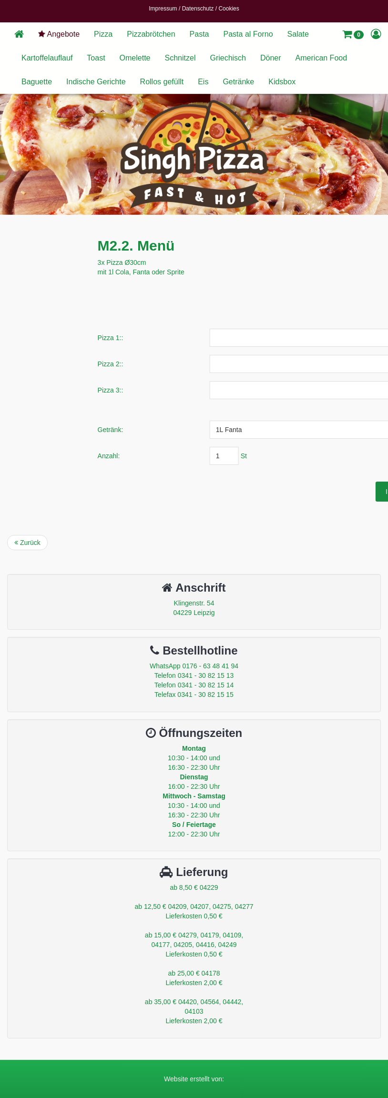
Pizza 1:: (184, 338)
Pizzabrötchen (151, 34)
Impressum (163, 8)
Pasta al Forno (248, 34)
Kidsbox (282, 82)
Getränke (238, 82)
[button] (353, 34)
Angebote (58, 34)
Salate (298, 34)
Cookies (228, 8)
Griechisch (228, 58)
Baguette (36, 82)
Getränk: (184, 429)
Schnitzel (180, 58)
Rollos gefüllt (162, 82)
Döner (270, 58)
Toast (96, 58)
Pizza (103, 34)
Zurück (27, 542)
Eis (203, 82)
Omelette (135, 58)
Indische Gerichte (96, 82)
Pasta (199, 34)
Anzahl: (183, 456)
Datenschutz (198, 8)
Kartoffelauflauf (46, 58)
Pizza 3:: (184, 390)
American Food (321, 58)
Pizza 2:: (184, 364)
